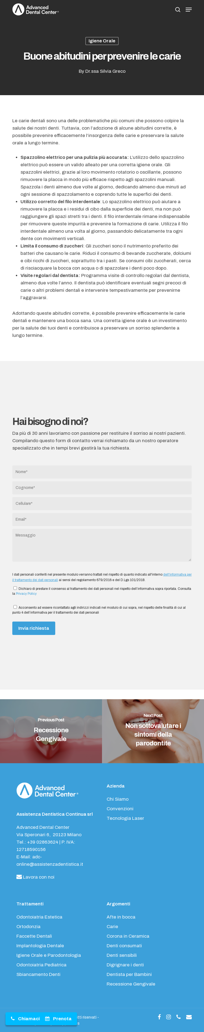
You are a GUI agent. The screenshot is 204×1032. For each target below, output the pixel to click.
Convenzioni (120, 808)
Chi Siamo (118, 799)
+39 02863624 (42, 842)
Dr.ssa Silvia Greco (105, 71)
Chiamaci (29, 1018)
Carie (112, 926)
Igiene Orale (102, 40)
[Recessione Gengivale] (51, 731)
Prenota (62, 1018)
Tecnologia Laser (125, 818)
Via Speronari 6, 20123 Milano (48, 834)
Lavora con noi (35, 877)
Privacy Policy (26, 594)
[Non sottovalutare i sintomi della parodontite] (153, 731)
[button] (189, 9)
